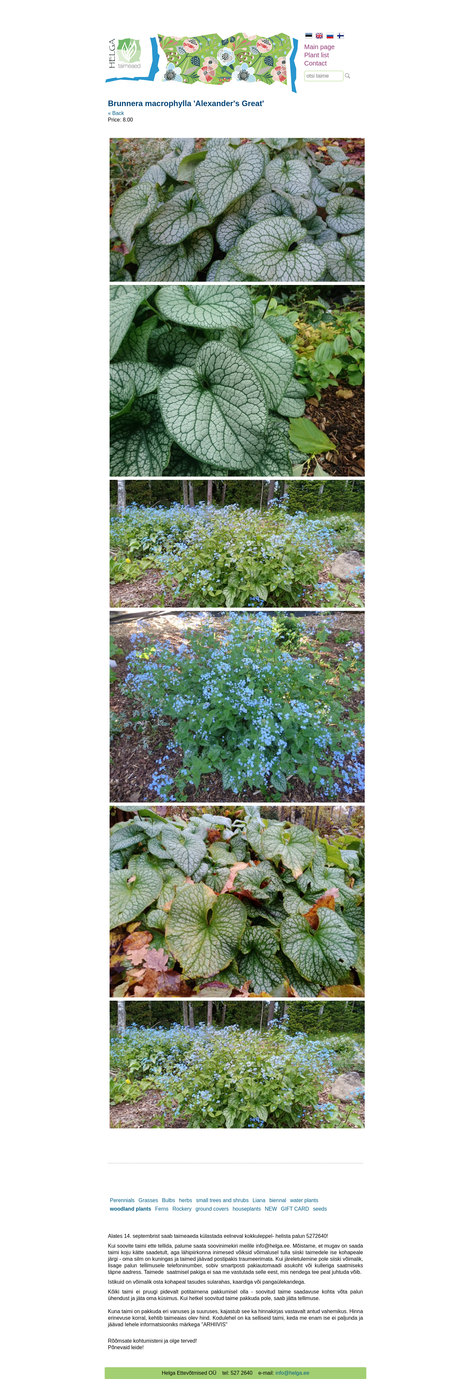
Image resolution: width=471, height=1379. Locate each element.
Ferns (161, 1209)
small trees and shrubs (222, 1200)
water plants (304, 1200)
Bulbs (168, 1200)
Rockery (182, 1209)
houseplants (247, 1209)
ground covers (212, 1209)
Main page (319, 46)
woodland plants (130, 1209)
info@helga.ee (292, 1373)
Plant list (316, 55)
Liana (259, 1200)
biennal (277, 1200)
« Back (116, 113)
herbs (185, 1200)
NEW (271, 1209)
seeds (320, 1209)
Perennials (122, 1200)
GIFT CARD (295, 1209)
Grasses (148, 1200)
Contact (315, 63)
